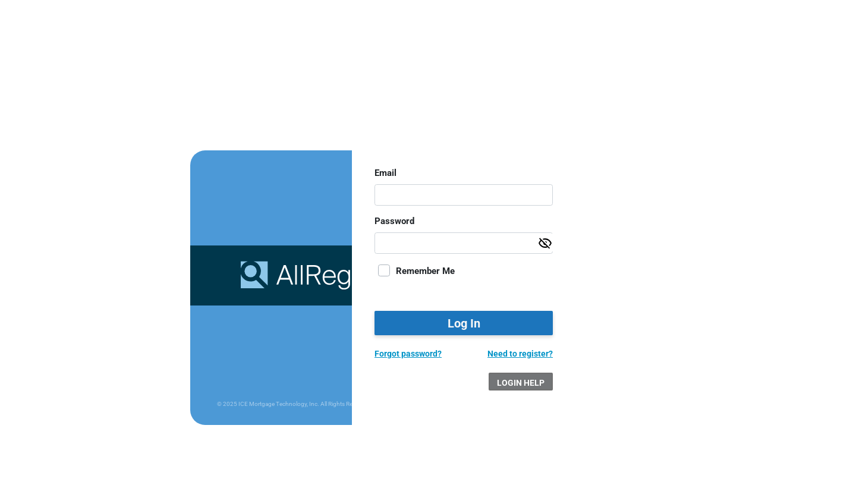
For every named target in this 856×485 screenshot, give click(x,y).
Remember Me (425, 271)
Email (385, 173)
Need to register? (520, 353)
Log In (464, 323)
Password (394, 221)
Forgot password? (408, 353)
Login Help (521, 383)
